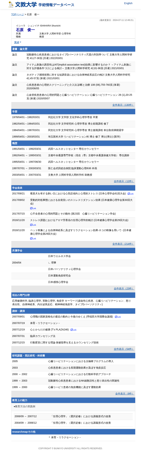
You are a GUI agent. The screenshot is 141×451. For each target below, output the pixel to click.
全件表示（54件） (124, 349)
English (128, 3)
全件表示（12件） (124, 181)
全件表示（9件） (124, 393)
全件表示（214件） (123, 243)
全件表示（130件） (123, 104)
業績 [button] (16, 42)
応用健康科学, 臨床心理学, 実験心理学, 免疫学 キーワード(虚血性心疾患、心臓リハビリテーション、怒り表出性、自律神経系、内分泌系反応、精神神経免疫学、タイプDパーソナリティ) (71, 302)
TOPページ (17, 14)
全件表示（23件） (124, 288)
